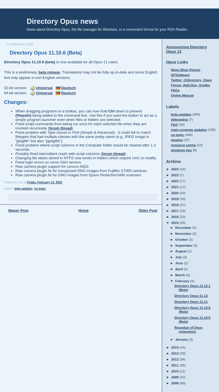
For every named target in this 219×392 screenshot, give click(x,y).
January (182, 339)
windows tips (181, 150)
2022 (175, 181)
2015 (175, 223)
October (182, 239)
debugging (179, 119)
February (182, 281)
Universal (44, 88)
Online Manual (182, 95)
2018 (175, 205)
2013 (175, 353)
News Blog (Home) (185, 70)
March (180, 275)
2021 (175, 187)
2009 (175, 377)
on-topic (40, 188)
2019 (175, 199)
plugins (177, 140)
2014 (175, 347)
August (181, 251)
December (183, 227)
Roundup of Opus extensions (188, 329)
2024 (175, 169)
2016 (175, 217)
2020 (175, 193)
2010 (175, 371)
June (179, 263)
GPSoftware (180, 75)
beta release (49, 72)
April (179, 269)
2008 (175, 383)
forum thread (60, 128)
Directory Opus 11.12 (191, 295)
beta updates (23, 188)
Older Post (148, 210)
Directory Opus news (62, 21)
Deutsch (68, 88)
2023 (175, 175)
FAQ (174, 124)
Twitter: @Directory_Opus (191, 80)
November (183, 233)
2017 (175, 211)
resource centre (183, 145)
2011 (175, 365)
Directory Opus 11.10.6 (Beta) (46, 53)
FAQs (175, 90)
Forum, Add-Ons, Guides (190, 85)
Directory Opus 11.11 (191, 301)
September (184, 245)
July (179, 257)
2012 (175, 359)
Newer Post (18, 210)
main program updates (189, 129)
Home (83, 210)
